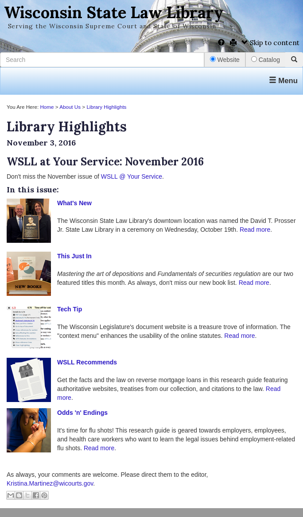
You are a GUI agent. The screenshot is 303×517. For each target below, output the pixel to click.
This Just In (74, 256)
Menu (283, 81)
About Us (70, 107)
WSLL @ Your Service (131, 176)
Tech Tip (69, 309)
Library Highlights (106, 107)
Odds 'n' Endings (82, 412)
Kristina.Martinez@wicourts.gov (50, 483)
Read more (255, 229)
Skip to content (270, 42)
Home (47, 107)
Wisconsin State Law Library (113, 12)
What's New (74, 203)
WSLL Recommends (87, 362)
